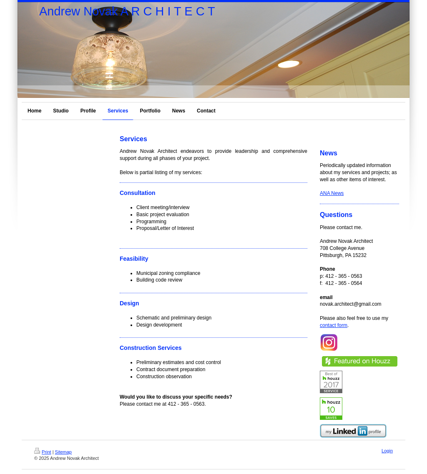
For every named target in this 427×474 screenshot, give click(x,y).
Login (387, 450)
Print (42, 451)
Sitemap (63, 451)
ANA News (332, 193)
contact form (333, 325)
